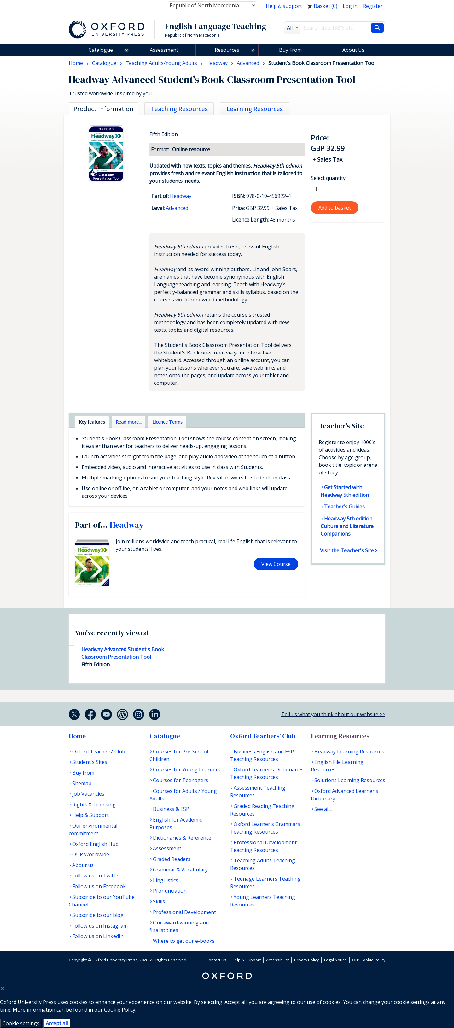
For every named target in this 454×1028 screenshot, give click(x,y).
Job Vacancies (88, 793)
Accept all (57, 1023)
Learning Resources (340, 736)
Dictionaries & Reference (182, 837)
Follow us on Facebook (99, 886)
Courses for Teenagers (180, 780)
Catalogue (101, 49)
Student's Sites (89, 761)
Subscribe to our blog (98, 915)
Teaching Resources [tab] (179, 108)
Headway (180, 196)
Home (77, 736)
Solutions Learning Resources (349, 780)
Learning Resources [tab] (255, 108)
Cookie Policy (119, 1009)
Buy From (290, 49)
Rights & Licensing (94, 804)
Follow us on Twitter (96, 875)
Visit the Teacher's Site (347, 550)
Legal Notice (335, 960)
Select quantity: (328, 178)
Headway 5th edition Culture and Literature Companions (347, 526)
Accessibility (277, 960)
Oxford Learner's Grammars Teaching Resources (265, 828)
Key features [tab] (92, 422)
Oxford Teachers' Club (98, 751)
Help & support (284, 6)
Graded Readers (171, 859)
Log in (350, 6)
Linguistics (165, 880)
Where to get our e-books (184, 940)
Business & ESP (171, 808)
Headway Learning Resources (349, 751)
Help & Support (90, 814)
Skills (159, 901)
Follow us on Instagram (100, 925)
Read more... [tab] (129, 422)
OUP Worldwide (90, 854)
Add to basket (334, 207)
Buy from (83, 772)
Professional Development (184, 912)
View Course (276, 564)
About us (83, 865)
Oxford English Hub (95, 844)
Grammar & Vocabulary (180, 869)
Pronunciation (170, 890)
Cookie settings (21, 1023)
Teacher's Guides (344, 506)
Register (373, 6)
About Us (353, 49)
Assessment (164, 49)
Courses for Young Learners (186, 769)
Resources (227, 49)
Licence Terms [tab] (167, 422)
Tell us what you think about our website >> (333, 714)
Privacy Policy (306, 960)
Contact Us (216, 960)
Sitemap (81, 783)
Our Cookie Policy (368, 960)
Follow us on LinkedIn (98, 936)
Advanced (177, 208)
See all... (323, 808)
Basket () (322, 6)
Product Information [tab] (103, 108)
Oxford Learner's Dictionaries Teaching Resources (267, 773)
